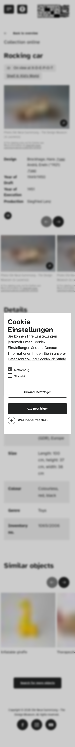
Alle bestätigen (37, 408)
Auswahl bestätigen (37, 392)
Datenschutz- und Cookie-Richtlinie (37, 359)
